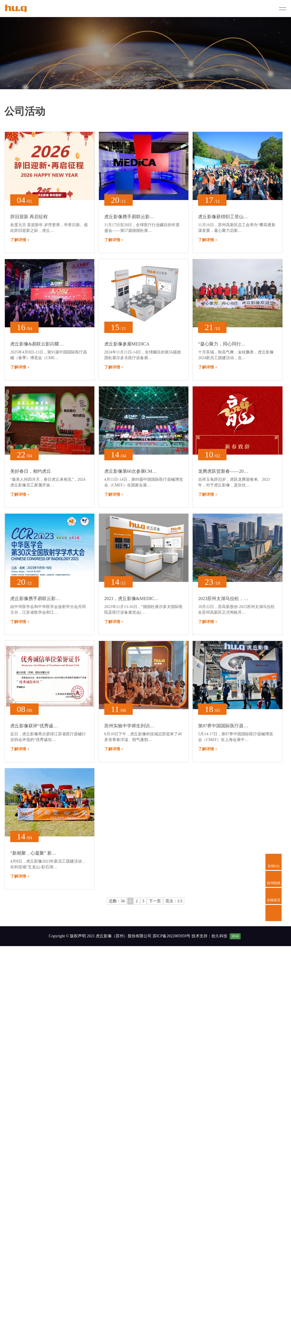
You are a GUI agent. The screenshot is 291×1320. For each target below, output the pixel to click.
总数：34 (117, 901)
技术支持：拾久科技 (209, 936)
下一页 (155, 901)
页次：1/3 (173, 901)
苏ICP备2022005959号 (172, 936)
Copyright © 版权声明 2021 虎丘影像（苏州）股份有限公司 (100, 936)
